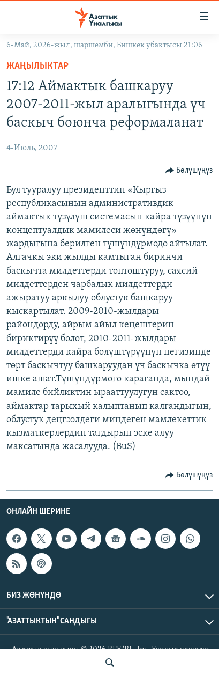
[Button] (189, 171)
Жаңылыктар (37, 66)
